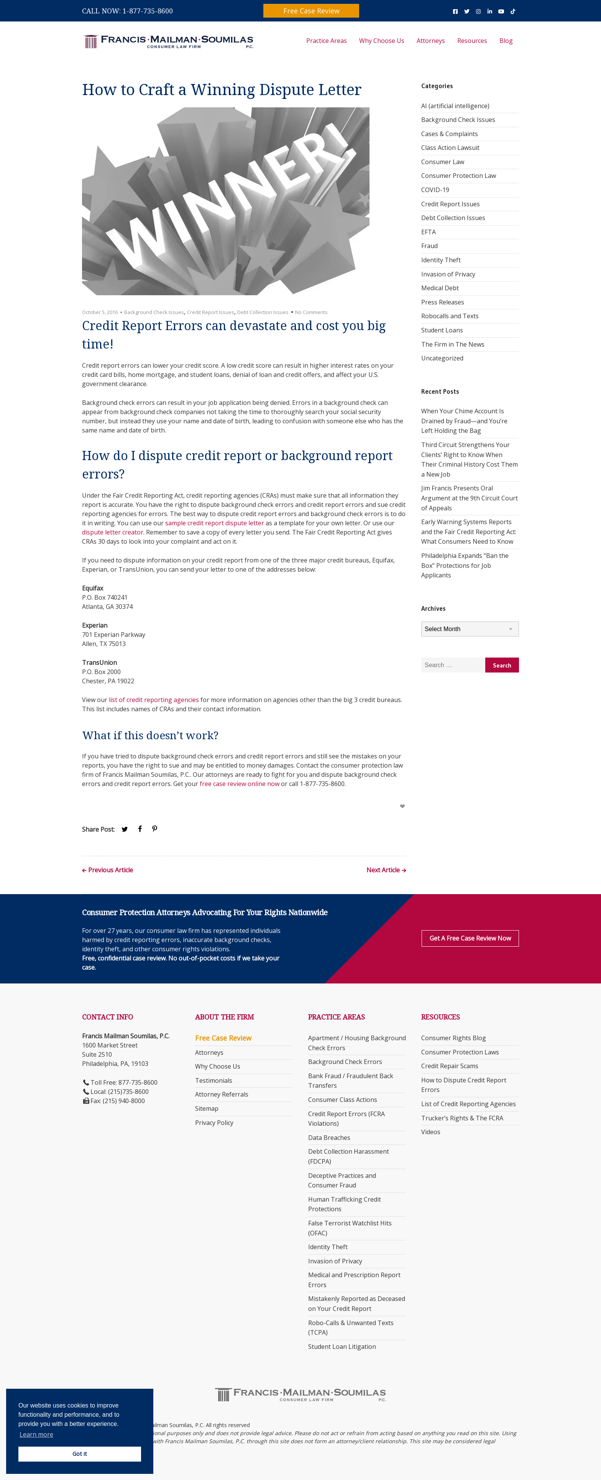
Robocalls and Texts (450, 316)
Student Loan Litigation (342, 1346)
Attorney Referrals (221, 1094)
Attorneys (431, 40)
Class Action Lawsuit (450, 147)
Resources (472, 40)
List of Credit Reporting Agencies (468, 1104)
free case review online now (239, 783)
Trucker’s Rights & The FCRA (462, 1118)
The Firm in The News (452, 344)
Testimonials (213, 1080)
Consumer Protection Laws (460, 1052)
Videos (430, 1132)
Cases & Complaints (449, 134)
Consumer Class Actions (342, 1099)
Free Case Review (311, 10)
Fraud (429, 246)
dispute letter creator (112, 532)
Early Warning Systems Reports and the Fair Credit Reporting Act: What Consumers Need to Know (468, 532)
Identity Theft (441, 260)
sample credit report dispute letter (214, 523)
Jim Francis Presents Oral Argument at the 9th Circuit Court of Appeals (469, 498)
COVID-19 (435, 190)
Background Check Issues (154, 312)
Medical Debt (440, 288)
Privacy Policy (214, 1122)
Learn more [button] (36, 1434)
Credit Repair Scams (449, 1066)
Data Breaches (329, 1137)
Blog (506, 40)
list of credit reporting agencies (154, 700)
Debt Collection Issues (263, 312)
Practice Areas (326, 40)
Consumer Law (442, 162)
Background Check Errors (345, 1061)
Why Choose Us (381, 40)
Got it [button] (79, 1453)
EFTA (428, 232)
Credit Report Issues (210, 312)
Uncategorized (442, 358)
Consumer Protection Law (458, 175)
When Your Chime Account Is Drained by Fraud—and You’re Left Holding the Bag (464, 421)
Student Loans (442, 330)
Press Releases (442, 302)
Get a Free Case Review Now (470, 938)
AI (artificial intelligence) (455, 106)
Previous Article (110, 870)
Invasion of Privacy (448, 274)
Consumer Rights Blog (453, 1038)
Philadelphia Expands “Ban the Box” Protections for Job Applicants (465, 565)
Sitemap (206, 1108)
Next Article (383, 870)
